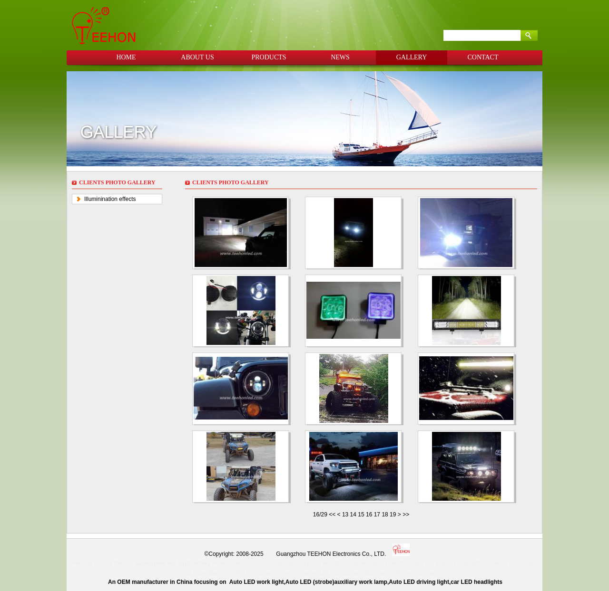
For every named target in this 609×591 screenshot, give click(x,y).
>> (406, 514)
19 (393, 514)
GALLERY (411, 57)
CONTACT (483, 57)
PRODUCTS (268, 57)
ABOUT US (197, 57)
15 (361, 514)
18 (385, 514)
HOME (126, 57)
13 (345, 514)
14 (353, 514)
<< (333, 514)
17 (377, 514)
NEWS (340, 57)
